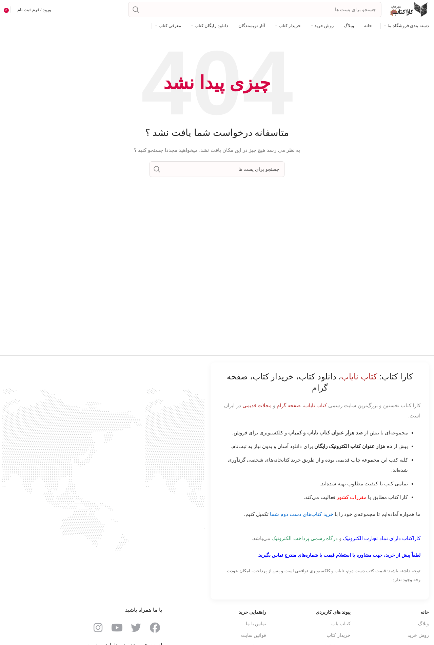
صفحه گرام (289, 405)
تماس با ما (256, 623)
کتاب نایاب (315, 405)
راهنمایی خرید (253, 612)
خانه (424, 612)
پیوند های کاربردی (333, 612)
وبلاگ (423, 623)
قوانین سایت (254, 635)
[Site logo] (408, 9)
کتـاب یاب (341, 623)
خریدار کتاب (339, 635)
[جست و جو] (254, 9)
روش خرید (418, 635)
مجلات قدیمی (257, 405)
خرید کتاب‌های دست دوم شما (301, 514)
